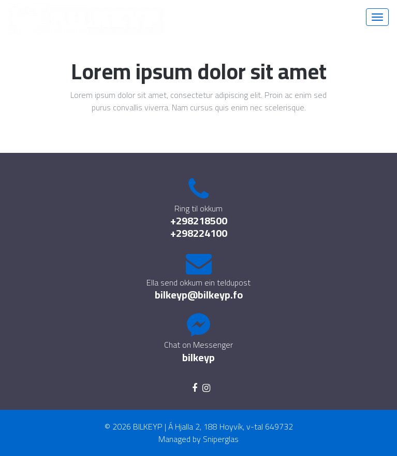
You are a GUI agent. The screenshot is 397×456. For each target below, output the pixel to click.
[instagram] (206, 387)
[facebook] (194, 387)
